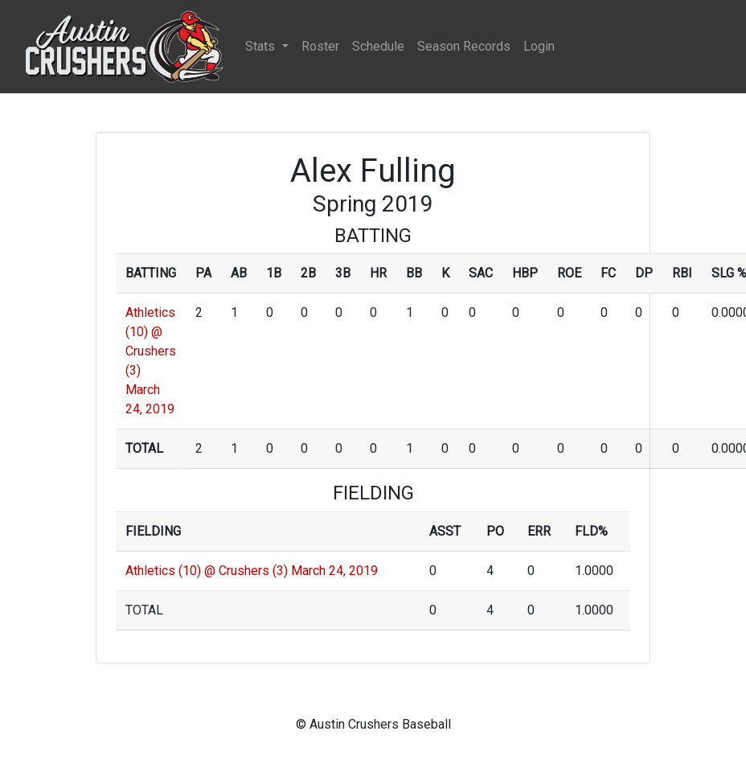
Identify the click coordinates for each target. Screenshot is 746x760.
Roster (320, 46)
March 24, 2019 (334, 570)
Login (539, 46)
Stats (261, 46)
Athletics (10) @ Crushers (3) (206, 570)
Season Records (463, 46)
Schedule (378, 46)
